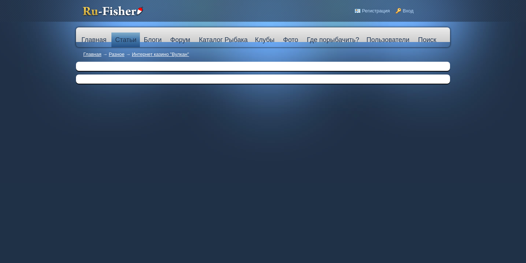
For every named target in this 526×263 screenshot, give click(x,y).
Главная (92, 54)
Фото (290, 39)
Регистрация (376, 11)
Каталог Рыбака (223, 39)
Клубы (264, 39)
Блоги (152, 39)
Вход (408, 11)
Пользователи (387, 39)
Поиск (427, 39)
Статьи (125, 39)
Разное (117, 54)
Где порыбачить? (333, 39)
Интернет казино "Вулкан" (160, 54)
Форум (180, 39)
